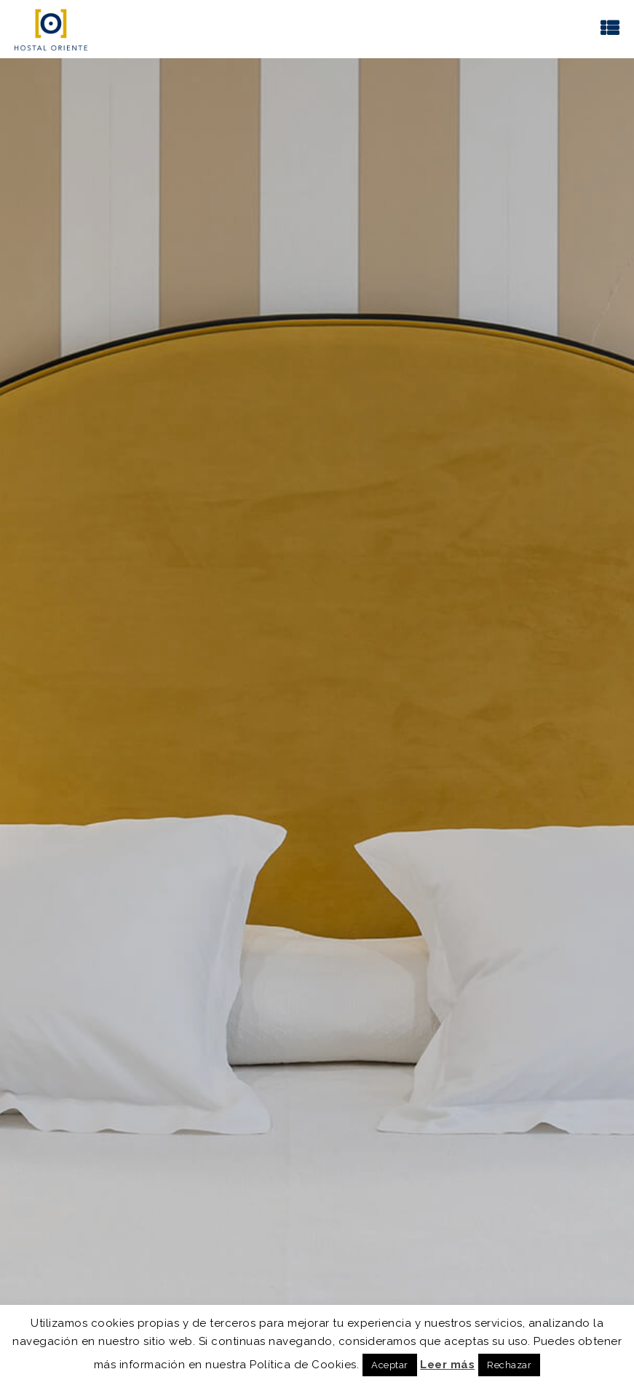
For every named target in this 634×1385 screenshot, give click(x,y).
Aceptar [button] (389, 1365)
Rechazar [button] (509, 1365)
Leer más (447, 1364)
